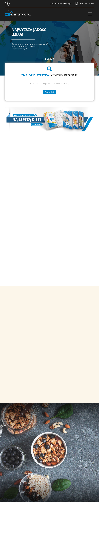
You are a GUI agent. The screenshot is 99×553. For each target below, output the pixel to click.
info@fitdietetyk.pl (63, 3)
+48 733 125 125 (87, 3)
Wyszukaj (49, 92)
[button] (45, 59)
